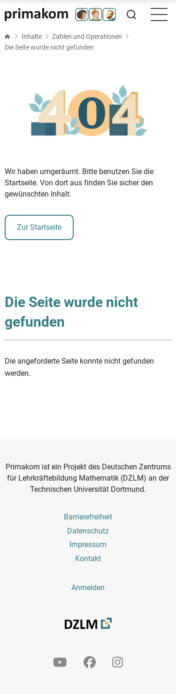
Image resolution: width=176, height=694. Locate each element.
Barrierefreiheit (88, 516)
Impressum (88, 544)
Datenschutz (88, 530)
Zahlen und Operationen (87, 36)
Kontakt (88, 558)
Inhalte (32, 36)
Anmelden (88, 587)
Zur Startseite (39, 227)
